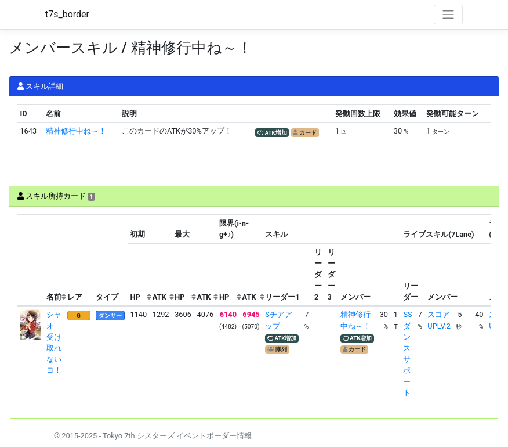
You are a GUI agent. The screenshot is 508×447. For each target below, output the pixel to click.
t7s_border (67, 14)
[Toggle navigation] (448, 14)
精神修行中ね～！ (76, 131)
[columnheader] (30, 260)
